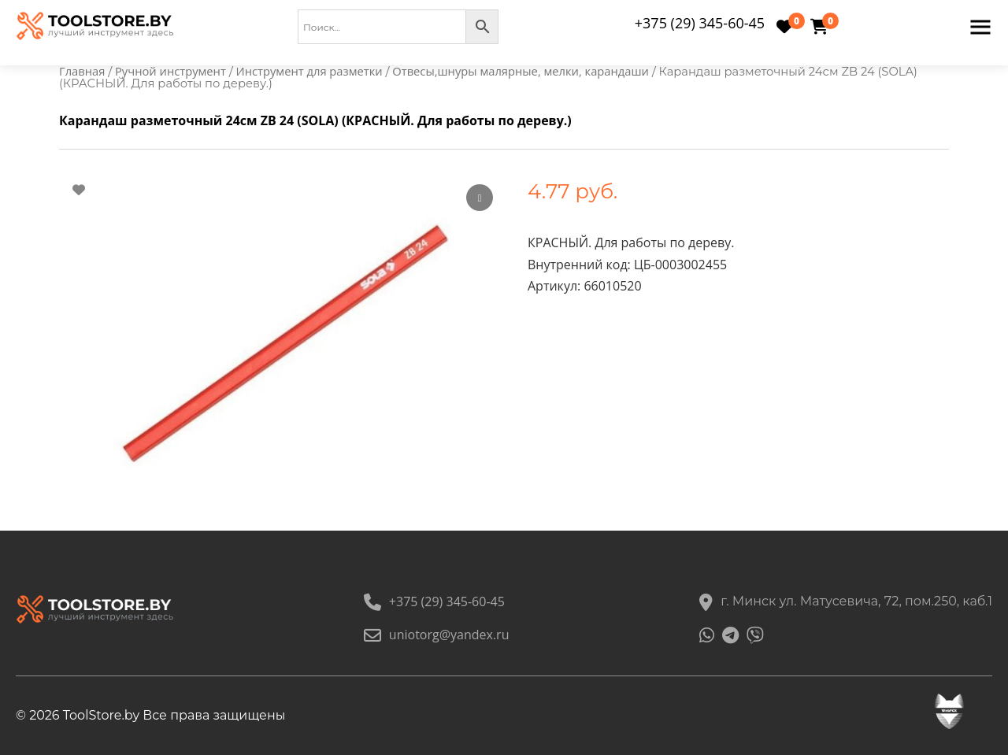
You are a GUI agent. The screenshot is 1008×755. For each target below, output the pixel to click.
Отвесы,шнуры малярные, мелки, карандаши (520, 71)
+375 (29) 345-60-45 (700, 23)
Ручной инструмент (170, 71)
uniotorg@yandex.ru (437, 634)
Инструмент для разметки (309, 71)
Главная (82, 71)
